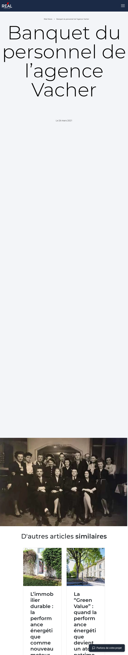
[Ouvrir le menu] (123, 5)
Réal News (48, 19)
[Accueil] (7, 5)
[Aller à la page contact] (107, 648)
